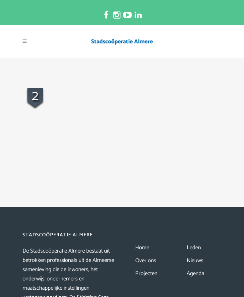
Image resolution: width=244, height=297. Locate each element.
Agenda (195, 273)
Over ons (145, 260)
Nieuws (195, 260)
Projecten (146, 273)
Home (142, 247)
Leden (194, 247)
